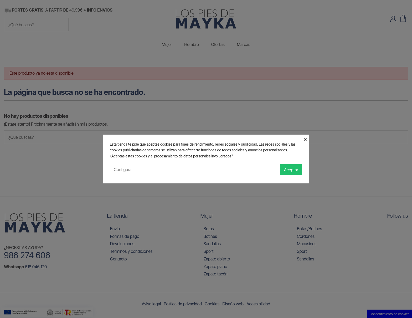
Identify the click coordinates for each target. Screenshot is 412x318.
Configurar (123, 169)
